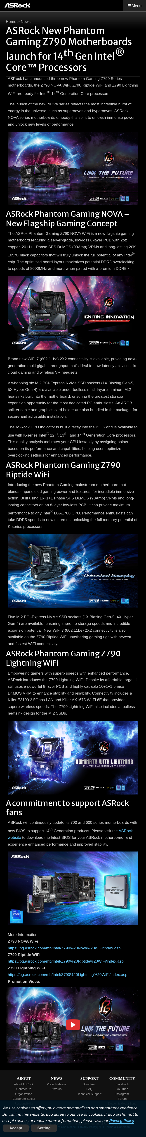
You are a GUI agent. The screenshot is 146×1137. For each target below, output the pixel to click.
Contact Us (23, 1089)
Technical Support (89, 1094)
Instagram (122, 1094)
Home (11, 21)
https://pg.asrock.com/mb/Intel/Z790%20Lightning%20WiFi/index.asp (67, 974)
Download (89, 1084)
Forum (122, 1098)
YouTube (122, 1089)
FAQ (89, 1089)
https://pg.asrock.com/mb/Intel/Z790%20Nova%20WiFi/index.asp (64, 948)
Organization (23, 1094)
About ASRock (23, 1084)
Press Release (56, 1084)
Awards (56, 1089)
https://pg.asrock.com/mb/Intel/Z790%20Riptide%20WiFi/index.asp (66, 961)
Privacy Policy (121, 1120)
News (26, 21)
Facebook (122, 1084)
